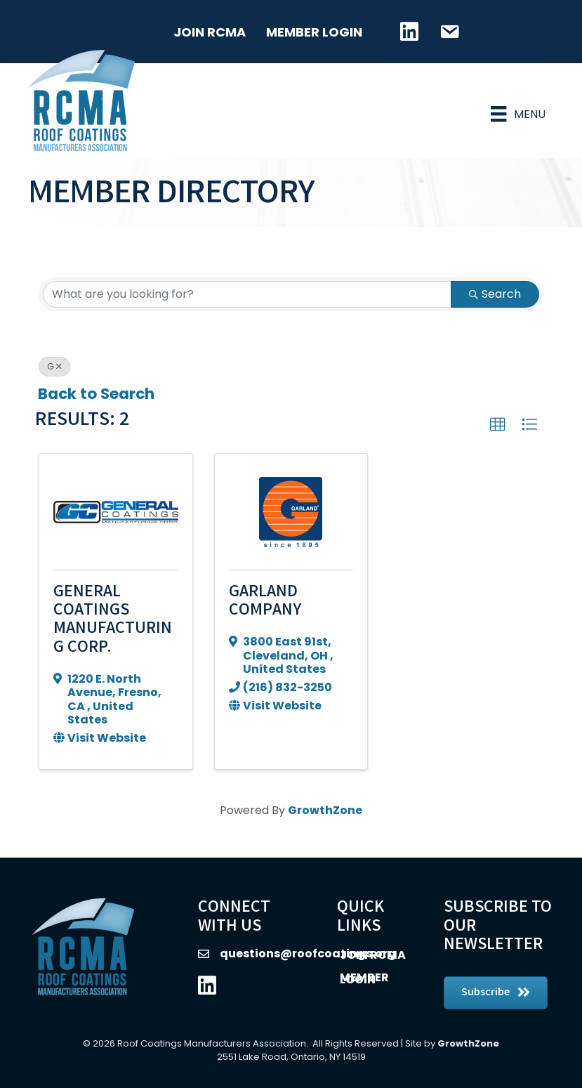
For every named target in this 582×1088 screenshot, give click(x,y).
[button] (498, 414)
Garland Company (265, 590)
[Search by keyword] (247, 283)
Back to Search (96, 382)
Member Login (313, 32)
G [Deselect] (54, 355)
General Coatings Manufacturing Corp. (112, 609)
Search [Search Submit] (495, 283)
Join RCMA (209, 32)
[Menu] (516, 108)
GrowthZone (325, 799)
